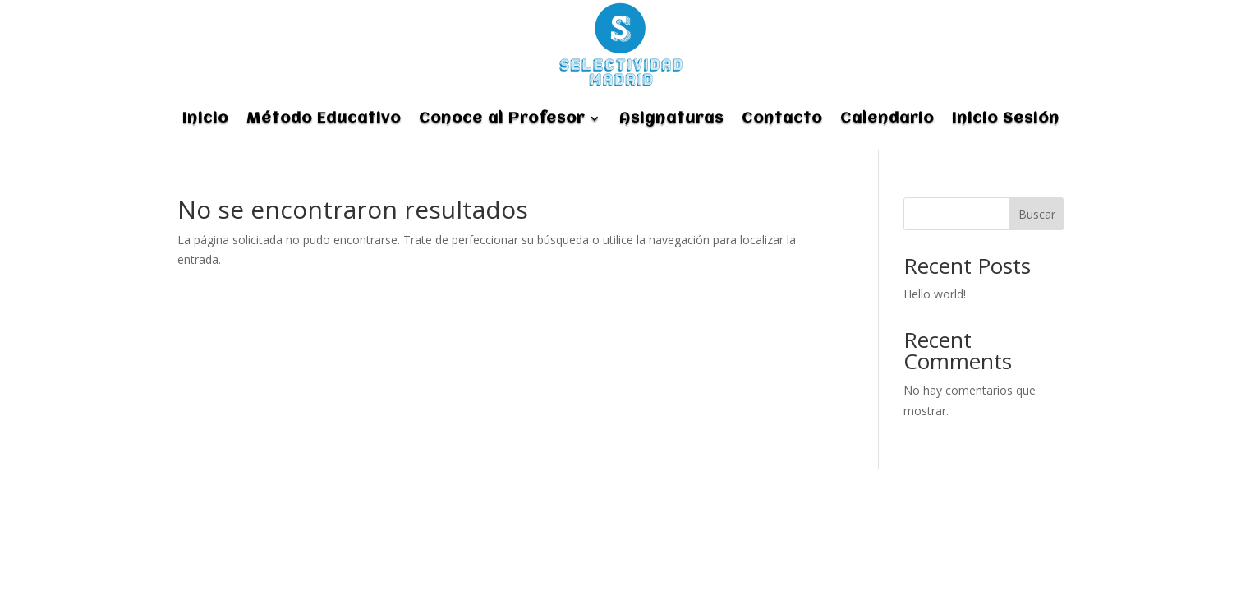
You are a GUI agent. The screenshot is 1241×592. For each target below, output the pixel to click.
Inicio (205, 118)
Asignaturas (671, 118)
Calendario (887, 118)
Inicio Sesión (1005, 118)
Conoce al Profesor (502, 118)
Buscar (1036, 214)
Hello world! (934, 294)
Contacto (782, 118)
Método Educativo (323, 118)
